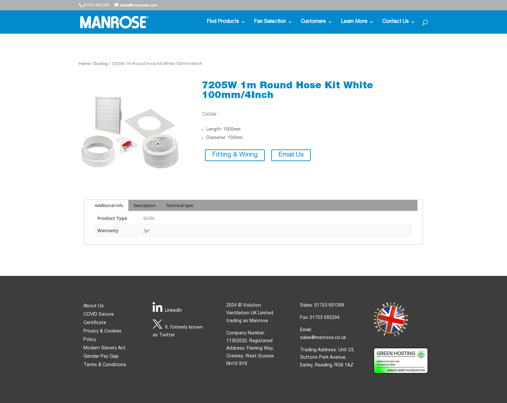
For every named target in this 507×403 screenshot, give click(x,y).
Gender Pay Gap (101, 356)
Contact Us (395, 22)
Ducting (100, 64)
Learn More (354, 22)
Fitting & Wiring (235, 155)
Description (145, 205)
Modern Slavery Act (104, 348)
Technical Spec (180, 205)
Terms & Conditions (104, 365)
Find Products (223, 22)
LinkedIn (173, 311)
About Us (93, 306)
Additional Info (109, 205)
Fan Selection (270, 22)
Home (84, 64)
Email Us (291, 155)
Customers (313, 22)
